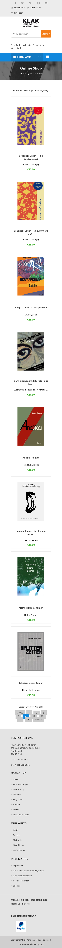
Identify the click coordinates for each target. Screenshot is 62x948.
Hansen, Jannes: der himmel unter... (31, 533)
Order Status (19, 850)
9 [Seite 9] (18, 716)
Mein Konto (18, 7)
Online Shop (18, 789)
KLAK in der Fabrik (21, 814)
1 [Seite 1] (29, 712)
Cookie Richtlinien (21, 880)
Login (15, 830)
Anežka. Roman (31, 457)
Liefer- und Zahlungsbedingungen (28, 870)
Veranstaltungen (20, 784)
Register (17, 835)
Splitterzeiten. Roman (31, 682)
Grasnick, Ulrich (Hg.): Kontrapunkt (31, 157)
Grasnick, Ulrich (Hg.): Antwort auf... (31, 232)
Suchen (46, 33)
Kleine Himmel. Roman (31, 607)
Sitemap (17, 885)
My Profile (17, 840)
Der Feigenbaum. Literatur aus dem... (31, 382)
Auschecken (34, 7)
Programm (24, 57)
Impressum (18, 865)
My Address (18, 845)
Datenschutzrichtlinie (22, 875)
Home (23, 73)
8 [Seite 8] (43, 712)
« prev (20, 712)
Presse (16, 809)
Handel (16, 804)
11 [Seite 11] (34, 716)
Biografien (18, 799)
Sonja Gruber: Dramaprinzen (31, 307)
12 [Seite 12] (42, 716)
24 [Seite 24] (28, 719)
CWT (42, 944)
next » (38, 719)
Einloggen (17, 13)
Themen (17, 794)
